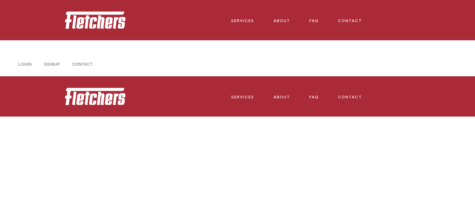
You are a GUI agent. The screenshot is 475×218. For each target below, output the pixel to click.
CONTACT (350, 20)
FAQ (314, 20)
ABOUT (282, 20)
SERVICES (242, 20)
